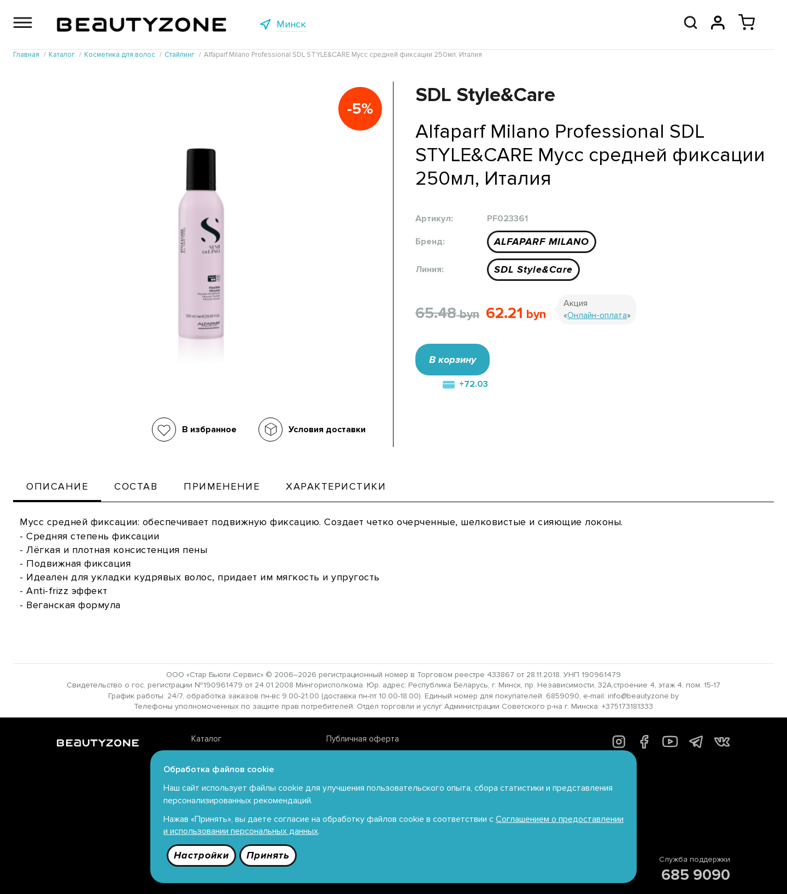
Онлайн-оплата (597, 315)
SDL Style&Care (533, 269)
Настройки (201, 855)
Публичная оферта (362, 739)
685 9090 (695, 875)
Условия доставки (327, 429)
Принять (268, 855)
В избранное (209, 429)
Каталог (206, 739)
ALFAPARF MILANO (541, 242)
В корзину (452, 360)
